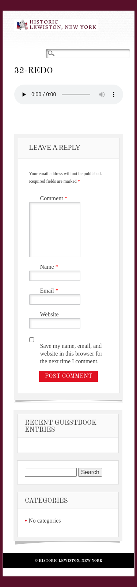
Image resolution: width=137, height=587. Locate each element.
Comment (54, 198)
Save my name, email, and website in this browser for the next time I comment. (71, 353)
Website (49, 314)
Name (50, 267)
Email (50, 290)
